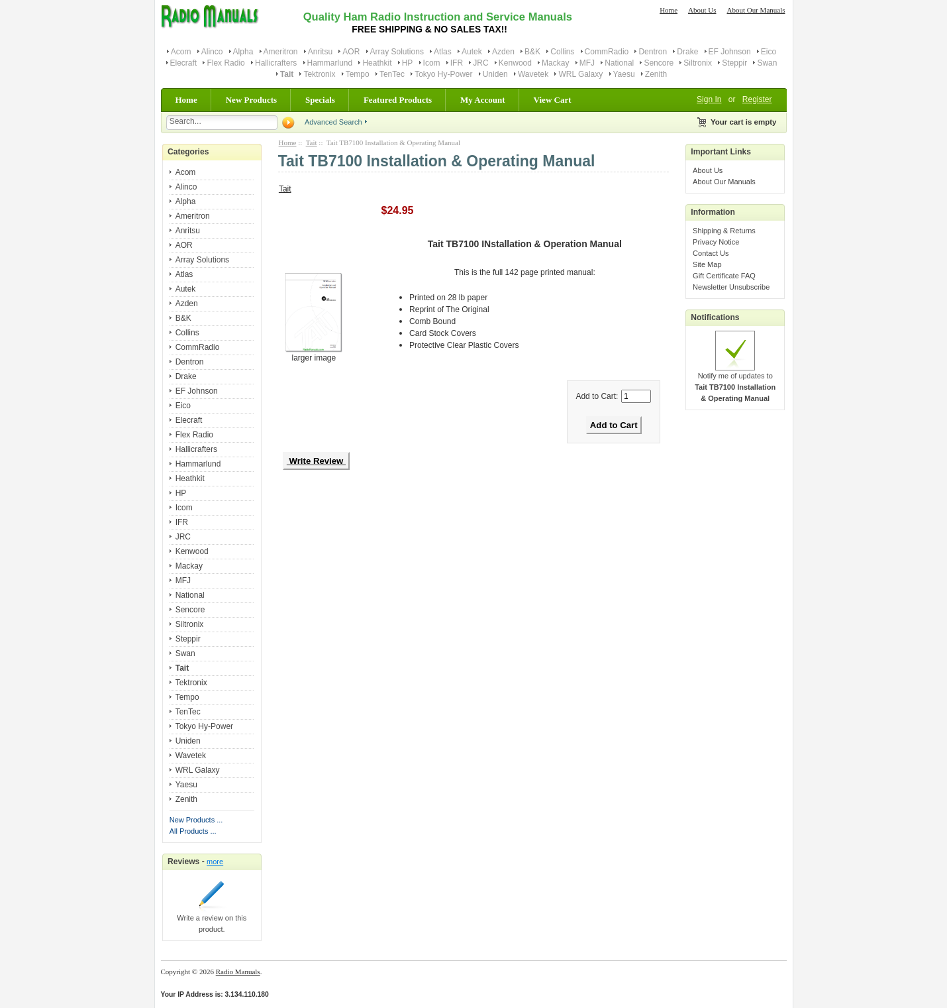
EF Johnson (730, 51)
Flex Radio (225, 63)
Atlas (443, 51)
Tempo (358, 74)
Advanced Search (333, 122)
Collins (562, 51)
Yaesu (624, 74)
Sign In (709, 99)
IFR (456, 63)
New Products (251, 100)
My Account (482, 100)
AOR (351, 51)
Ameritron (281, 51)
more (215, 862)
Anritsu (320, 51)
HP (407, 63)
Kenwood (515, 63)
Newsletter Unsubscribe (731, 287)
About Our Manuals (756, 10)
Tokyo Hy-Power (443, 74)
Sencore (658, 63)
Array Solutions (397, 51)
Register (757, 99)
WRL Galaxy (580, 74)
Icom (431, 63)
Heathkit (376, 63)
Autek (472, 51)
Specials (320, 100)
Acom (181, 51)
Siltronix (697, 63)
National (619, 63)
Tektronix (319, 74)
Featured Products (398, 100)
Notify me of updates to (735, 383)
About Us (702, 10)
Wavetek (533, 74)
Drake (687, 51)
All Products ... (193, 831)
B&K (532, 51)
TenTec (392, 74)
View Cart (553, 100)
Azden (503, 51)
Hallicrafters (276, 63)
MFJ (587, 63)
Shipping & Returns (724, 231)
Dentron (652, 51)
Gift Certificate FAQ (724, 276)
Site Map (707, 264)
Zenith (656, 74)
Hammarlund (330, 63)
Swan (767, 63)
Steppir (734, 63)
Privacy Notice (716, 242)
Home (668, 10)
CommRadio (607, 51)
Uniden (495, 74)
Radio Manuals (238, 972)
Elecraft (183, 63)
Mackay (555, 63)
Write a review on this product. (211, 919)
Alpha (243, 51)
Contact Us (710, 253)
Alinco (212, 51)
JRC (480, 63)
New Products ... (196, 820)
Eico (768, 51)
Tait (311, 142)
